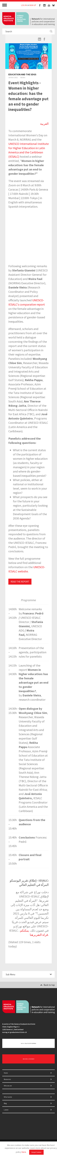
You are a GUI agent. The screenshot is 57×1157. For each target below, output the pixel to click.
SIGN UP (32, 5)
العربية (44, 124)
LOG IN (24, 5)
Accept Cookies (36, 1152)
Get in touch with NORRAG (28, 1043)
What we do (8, 1097)
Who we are (8, 1086)
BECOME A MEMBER (28, 1059)
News (22, 77)
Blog (5, 1103)
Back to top (47, 985)
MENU (5, 5)
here (24, 1152)
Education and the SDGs (22, 74)
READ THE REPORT (20, 581)
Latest (6, 1110)
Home (6, 1073)
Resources (7, 1079)
